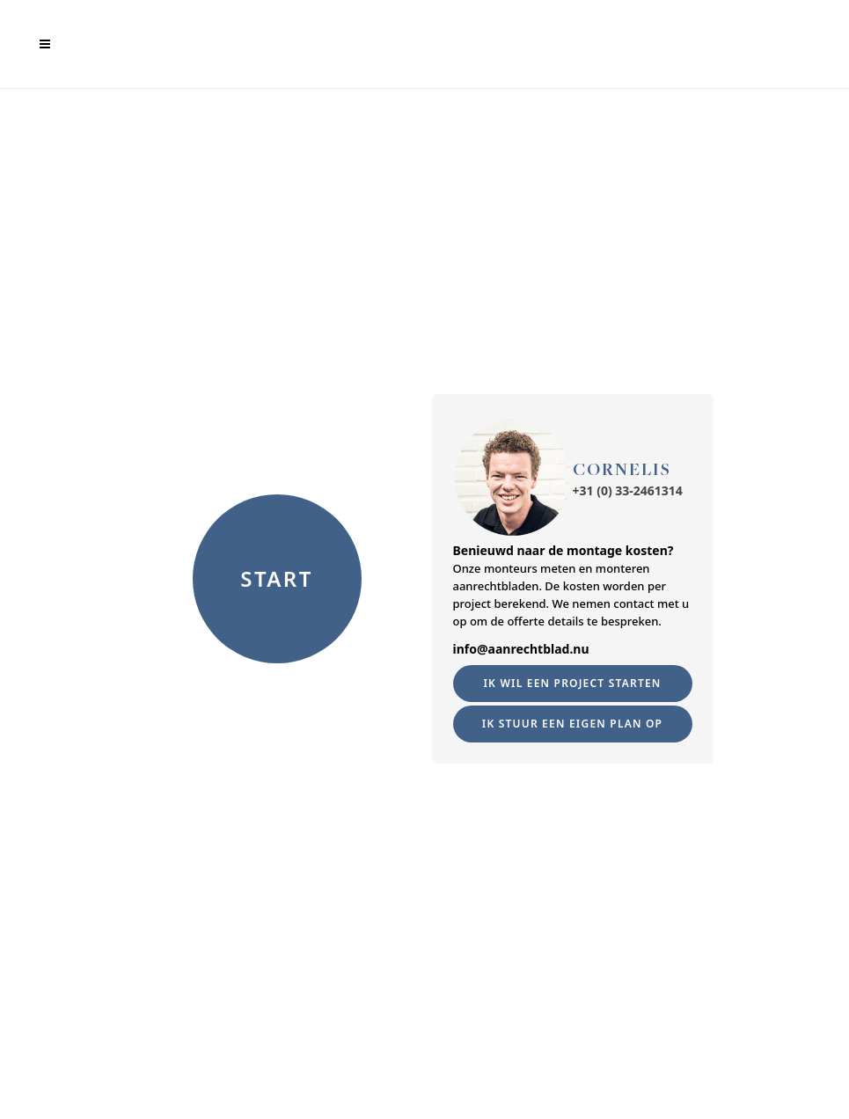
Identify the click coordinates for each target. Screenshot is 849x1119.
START (276, 578)
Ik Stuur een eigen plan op (572, 723)
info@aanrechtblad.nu (521, 648)
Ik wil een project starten (572, 683)
